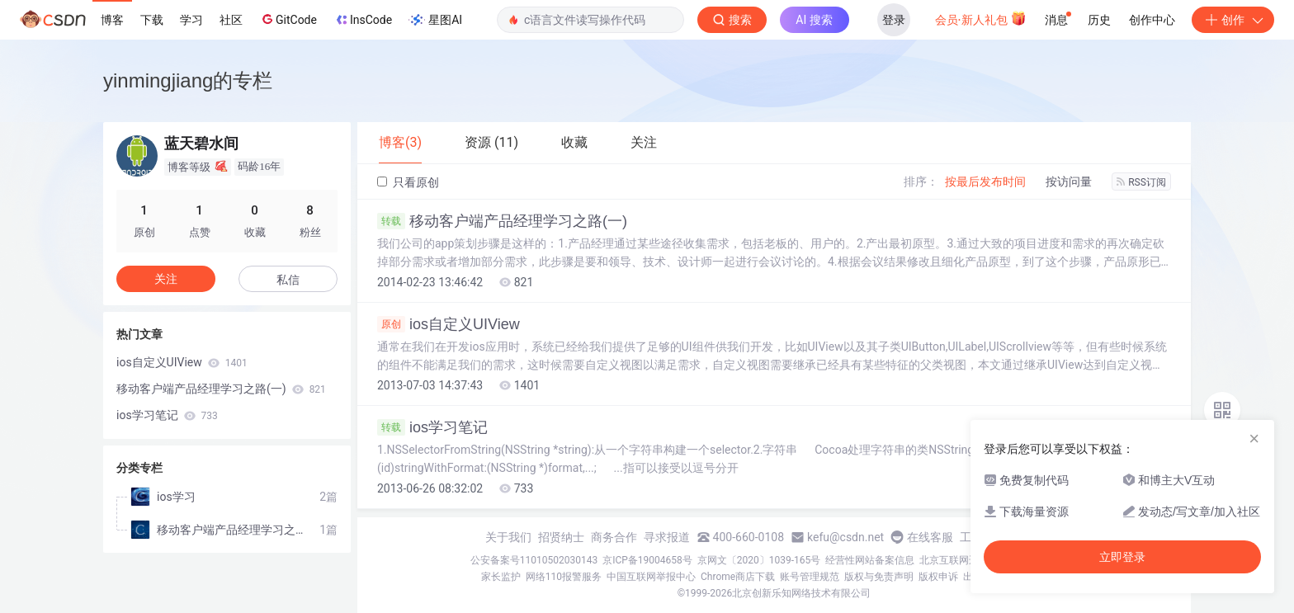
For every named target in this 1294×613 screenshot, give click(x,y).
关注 (165, 278)
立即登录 (1122, 556)
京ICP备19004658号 (647, 560)
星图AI (435, 20)
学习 (191, 19)
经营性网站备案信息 (869, 560)
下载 (151, 19)
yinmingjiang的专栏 (187, 80)
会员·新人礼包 (981, 18)
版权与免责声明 (879, 576)
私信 (288, 279)
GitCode (288, 19)
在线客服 (930, 537)
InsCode (362, 20)
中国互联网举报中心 (651, 576)
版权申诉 (938, 576)
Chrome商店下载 (738, 576)
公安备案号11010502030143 (533, 560)
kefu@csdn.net (845, 537)
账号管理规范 (809, 576)
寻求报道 (667, 537)
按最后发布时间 (985, 181)
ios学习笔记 (432, 427)
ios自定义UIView (448, 324)
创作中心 (1152, 19)
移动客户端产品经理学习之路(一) (502, 221)
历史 (1099, 19)
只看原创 (408, 182)
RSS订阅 (1141, 182)
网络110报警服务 (564, 576)
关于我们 (508, 537)
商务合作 (614, 537)
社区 (231, 19)
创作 (1232, 19)
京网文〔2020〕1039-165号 (759, 560)
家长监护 (501, 576)
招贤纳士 (561, 537)
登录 (893, 19)
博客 (112, 19)
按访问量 (1069, 181)
